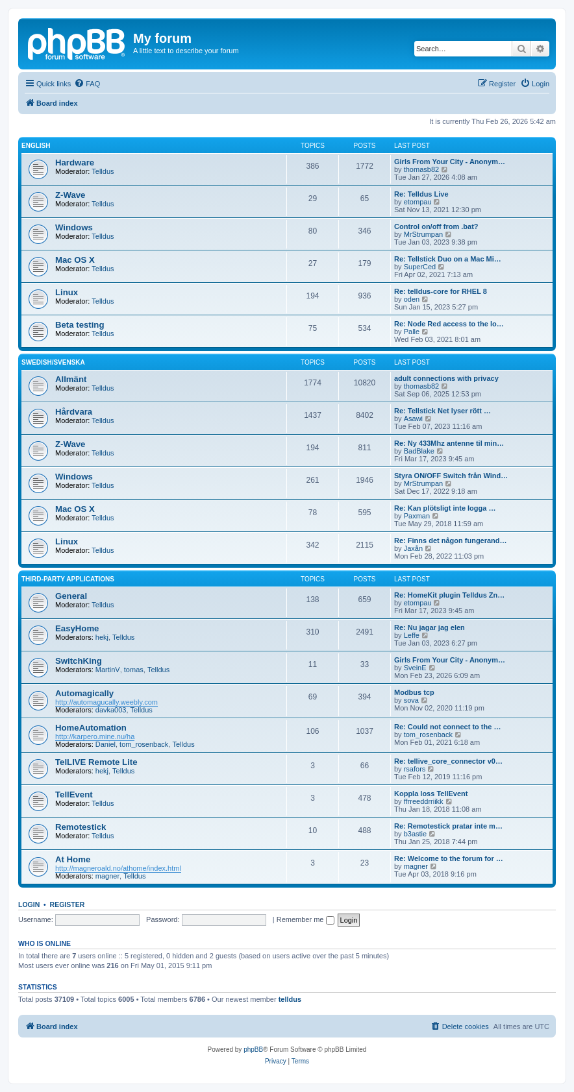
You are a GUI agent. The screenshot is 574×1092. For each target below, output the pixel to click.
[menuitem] (87, 83)
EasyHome (77, 628)
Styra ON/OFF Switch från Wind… (451, 475)
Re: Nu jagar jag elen (429, 627)
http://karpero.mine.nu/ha (94, 736)
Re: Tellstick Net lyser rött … (442, 411)
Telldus (103, 171)
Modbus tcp (414, 692)
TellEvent (74, 794)
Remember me (305, 919)
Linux (66, 292)
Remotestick (80, 827)
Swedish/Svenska (53, 362)
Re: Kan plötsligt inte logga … (444, 508)
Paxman (417, 516)
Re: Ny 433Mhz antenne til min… (449, 443)
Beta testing (79, 325)
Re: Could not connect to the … (447, 727)
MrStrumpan (423, 234)
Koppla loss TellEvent (431, 793)
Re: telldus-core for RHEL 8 (440, 291)
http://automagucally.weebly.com (106, 702)
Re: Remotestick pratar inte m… (448, 826)
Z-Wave (70, 195)
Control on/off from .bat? (436, 226)
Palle (411, 331)
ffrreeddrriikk (423, 801)
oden (411, 299)
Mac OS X (75, 260)
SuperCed (420, 267)
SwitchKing (78, 661)
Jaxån (413, 548)
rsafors (415, 769)
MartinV (107, 669)
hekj (101, 637)
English (35, 145)
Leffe (411, 635)
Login (29, 904)
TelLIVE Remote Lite (96, 762)
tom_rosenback (143, 744)
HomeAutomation (91, 728)
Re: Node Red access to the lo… (449, 324)
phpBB (253, 1049)
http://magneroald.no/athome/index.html (118, 868)
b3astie (415, 834)
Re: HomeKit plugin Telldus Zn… (449, 595)
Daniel (105, 744)
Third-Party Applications (67, 579)
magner (107, 876)
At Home (72, 859)
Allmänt (70, 379)
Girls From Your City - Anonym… (449, 161)
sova (411, 700)
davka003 (111, 710)
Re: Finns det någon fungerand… (450, 540)
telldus (290, 999)
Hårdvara (73, 412)
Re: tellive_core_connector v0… (448, 761)
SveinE (415, 668)
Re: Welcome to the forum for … (448, 858)
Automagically (84, 693)
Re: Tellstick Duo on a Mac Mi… (447, 259)
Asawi (413, 418)
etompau (418, 202)
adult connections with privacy (446, 378)
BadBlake (419, 451)
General (71, 596)
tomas (134, 669)
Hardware (74, 162)
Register (67, 904)
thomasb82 (421, 169)
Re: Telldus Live (421, 194)
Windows (74, 227)
